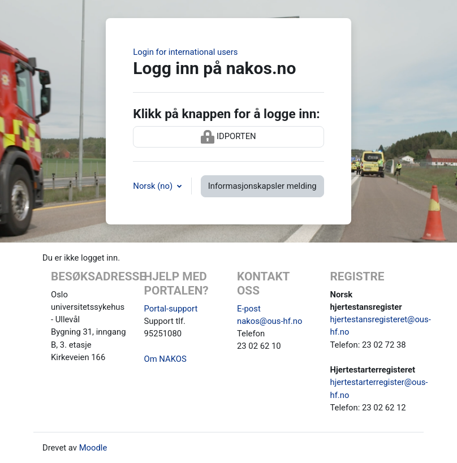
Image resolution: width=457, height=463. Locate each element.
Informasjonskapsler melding (262, 186)
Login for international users (185, 52)
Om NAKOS (165, 359)
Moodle (93, 448)
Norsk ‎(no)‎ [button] (153, 186)
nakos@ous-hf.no (269, 321)
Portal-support (171, 309)
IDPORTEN (228, 137)
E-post (249, 309)
